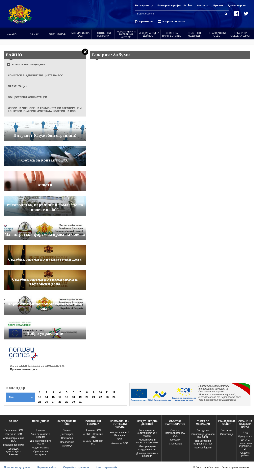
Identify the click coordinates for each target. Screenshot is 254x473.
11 (107, 392)
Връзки (218, 5)
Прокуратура (245, 436)
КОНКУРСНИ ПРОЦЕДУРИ (28, 64)
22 (100, 397)
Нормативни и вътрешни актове (126, 34)
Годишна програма (13, 444)
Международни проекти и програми (147, 441)
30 (73, 401)
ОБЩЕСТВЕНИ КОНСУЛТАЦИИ (27, 97)
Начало (11, 34)
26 (46, 401)
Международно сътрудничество (147, 448)
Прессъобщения (203, 447)
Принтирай (146, 21)
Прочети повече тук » (24, 369)
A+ (190, 5)
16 (60, 397)
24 (114, 397)
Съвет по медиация (195, 34)
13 (39, 397)
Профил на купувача (17, 467)
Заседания (175, 439)
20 (87, 397)
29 (66, 401)
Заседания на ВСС (80, 34)
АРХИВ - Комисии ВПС (93, 435)
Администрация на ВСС (13, 439)
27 (53, 401)
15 (53, 397)
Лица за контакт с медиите (40, 435)
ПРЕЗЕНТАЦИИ (17, 86)
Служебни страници (76, 467)
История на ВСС (14, 430)
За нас (34, 34)
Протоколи (67, 438)
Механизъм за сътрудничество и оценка (147, 433)
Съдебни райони (245, 454)
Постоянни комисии (103, 34)
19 (80, 397)
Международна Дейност (149, 34)
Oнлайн (67, 430)
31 (80, 401)
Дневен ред (67, 434)
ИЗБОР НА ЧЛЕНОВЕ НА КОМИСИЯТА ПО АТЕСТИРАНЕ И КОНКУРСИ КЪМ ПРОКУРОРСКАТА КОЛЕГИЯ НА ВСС (45, 110)
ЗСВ (119, 439)
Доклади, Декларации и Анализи (13, 451)
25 (39, 401)
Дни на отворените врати (40, 442)
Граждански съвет (217, 34)
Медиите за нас (40, 447)
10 (100, 392)
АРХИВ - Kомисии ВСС (93, 442)
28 (60, 401)
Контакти (202, 5)
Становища (175, 443)
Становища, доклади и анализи (203, 435)
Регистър (67, 446)
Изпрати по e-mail (174, 21)
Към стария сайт (106, 467)
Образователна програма (40, 453)
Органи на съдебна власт (240, 34)
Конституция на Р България (119, 434)
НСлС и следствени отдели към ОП (245, 444)
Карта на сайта (46, 467)
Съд (245, 432)
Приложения (67, 442)
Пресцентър (57, 34)
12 (114, 392)
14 (46, 397)
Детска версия (237, 5)
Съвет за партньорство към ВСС (175, 433)
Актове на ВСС (119, 443)
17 (66, 397)
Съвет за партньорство (171, 34)
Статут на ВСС (13, 434)
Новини (40, 430)
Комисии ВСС (93, 430)
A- (184, 5)
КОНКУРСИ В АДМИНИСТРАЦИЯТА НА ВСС (35, 75)
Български (142, 5)
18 (73, 397)
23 (107, 397)
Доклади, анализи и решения (147, 454)
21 (93, 397)
